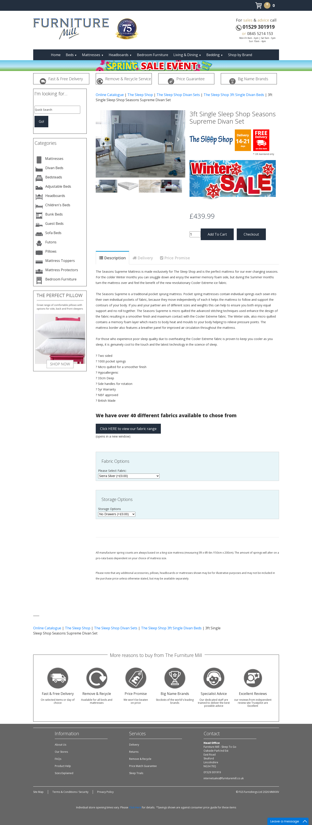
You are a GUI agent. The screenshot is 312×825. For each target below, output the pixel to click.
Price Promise (177, 257)
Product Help (63, 766)
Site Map (38, 792)
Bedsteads (53, 177)
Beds (71, 54)
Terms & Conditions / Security (70, 792)
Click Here (135, 807)
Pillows (50, 251)
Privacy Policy (105, 792)
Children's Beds (57, 205)
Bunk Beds (54, 214)
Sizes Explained (64, 773)
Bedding (214, 54)
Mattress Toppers (60, 260)
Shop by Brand (240, 54)
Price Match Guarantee (143, 766)
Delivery (145, 257)
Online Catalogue (110, 94)
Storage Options (117, 499)
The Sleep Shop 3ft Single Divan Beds (234, 94)
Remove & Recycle (140, 759)
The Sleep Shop (140, 94)
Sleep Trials (136, 773)
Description (115, 257)
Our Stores (61, 752)
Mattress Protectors (61, 270)
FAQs (58, 759)
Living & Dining (187, 54)
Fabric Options (115, 461)
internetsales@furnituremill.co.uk (224, 778)
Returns (133, 752)
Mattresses (92, 54)
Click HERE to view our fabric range (128, 428)
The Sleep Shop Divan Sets (178, 94)
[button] (102, 139)
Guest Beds (54, 223)
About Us (60, 744)
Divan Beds (54, 167)
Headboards (120, 54)
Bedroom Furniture (152, 54)
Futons (50, 242)
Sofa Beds (53, 232)
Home (56, 54)
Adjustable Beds (58, 186)
